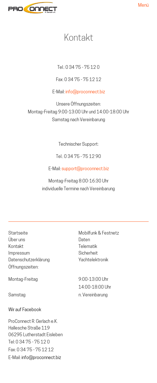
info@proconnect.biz (85, 92)
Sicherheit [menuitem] (88, 253)
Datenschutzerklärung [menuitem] (29, 260)
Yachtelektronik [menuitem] (93, 260)
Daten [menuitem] (84, 240)
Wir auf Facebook (24, 310)
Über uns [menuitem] (16, 240)
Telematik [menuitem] (87, 247)
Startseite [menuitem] (18, 233)
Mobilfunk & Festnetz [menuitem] (98, 233)
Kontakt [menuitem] (15, 247)
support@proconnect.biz (85, 169)
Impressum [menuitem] (19, 253)
